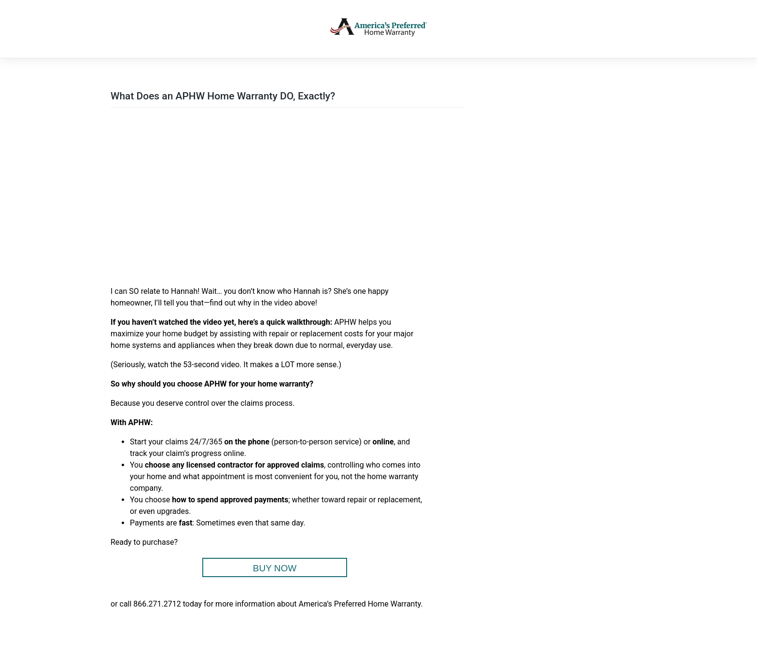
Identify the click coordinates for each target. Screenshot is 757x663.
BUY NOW (274, 568)
